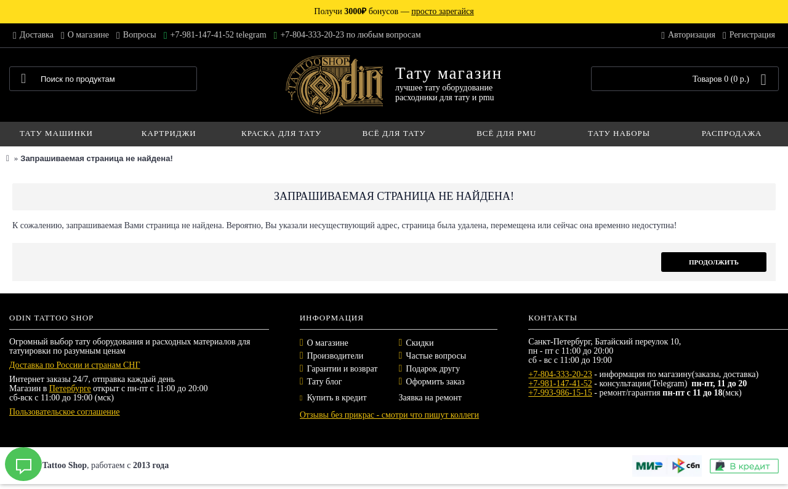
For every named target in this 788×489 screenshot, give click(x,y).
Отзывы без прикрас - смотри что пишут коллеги (389, 414)
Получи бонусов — (393, 11)
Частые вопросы (436, 355)
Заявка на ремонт (429, 397)
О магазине (327, 343)
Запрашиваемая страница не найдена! (96, 158)
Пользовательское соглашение (64, 411)
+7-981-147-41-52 (560, 383)
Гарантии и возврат (342, 368)
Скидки (419, 343)
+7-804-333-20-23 (560, 374)
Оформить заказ (435, 381)
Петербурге (70, 388)
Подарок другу (433, 368)
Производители (335, 355)
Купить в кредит (333, 397)
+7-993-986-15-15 (560, 392)
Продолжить (714, 262)
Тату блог (324, 381)
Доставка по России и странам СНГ (74, 365)
